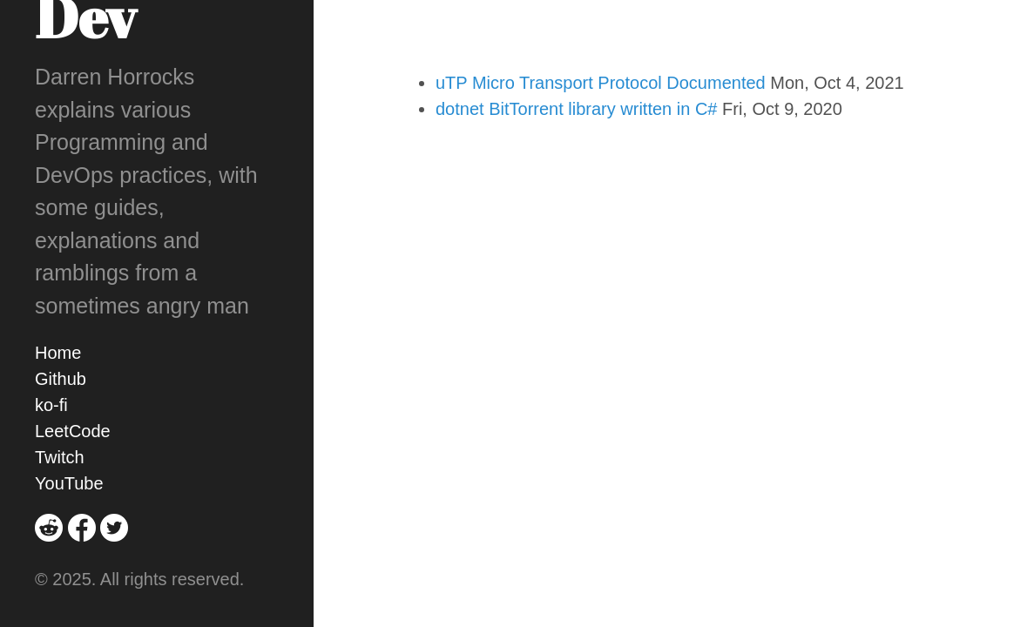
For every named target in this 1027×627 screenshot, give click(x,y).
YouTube (69, 483)
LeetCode (73, 431)
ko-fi (51, 405)
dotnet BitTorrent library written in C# (576, 108)
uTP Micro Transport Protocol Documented (601, 82)
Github (60, 378)
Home (58, 352)
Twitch (59, 457)
